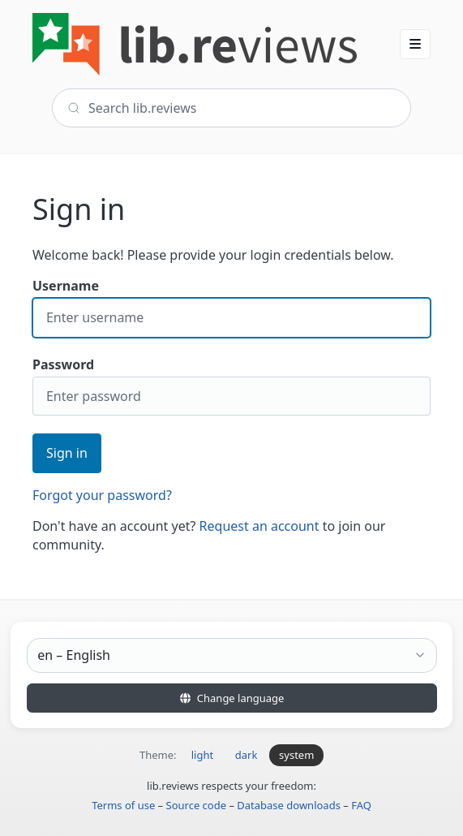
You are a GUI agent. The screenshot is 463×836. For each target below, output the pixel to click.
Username (231, 307)
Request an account (259, 526)
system (296, 755)
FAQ (361, 805)
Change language (232, 698)
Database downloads (289, 805)
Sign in (67, 453)
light (202, 755)
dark (246, 755)
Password (231, 386)
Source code (196, 805)
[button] (415, 43)
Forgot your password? (102, 495)
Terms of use (123, 805)
